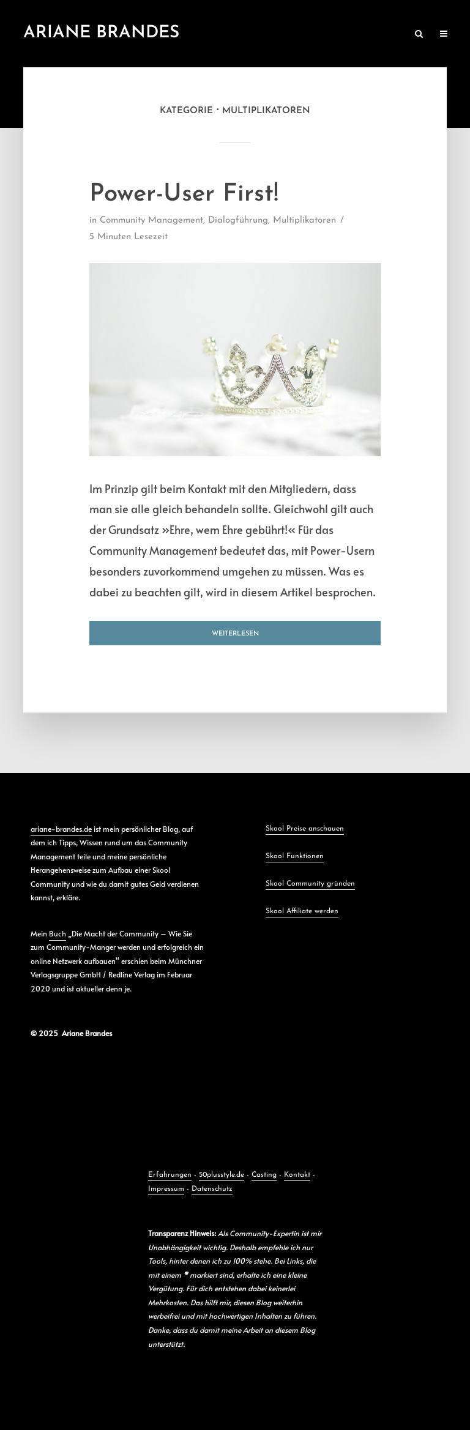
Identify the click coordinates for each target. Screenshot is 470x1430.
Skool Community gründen (310, 883)
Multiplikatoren (304, 220)
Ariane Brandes (101, 33)
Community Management (151, 220)
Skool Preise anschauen (305, 828)
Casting (264, 1175)
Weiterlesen (235, 634)
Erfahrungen (170, 1175)
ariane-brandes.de (61, 829)
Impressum (166, 1189)
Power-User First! (183, 194)
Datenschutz (212, 1189)
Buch (57, 933)
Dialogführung (238, 220)
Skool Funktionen (295, 856)
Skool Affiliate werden (302, 911)
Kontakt (297, 1175)
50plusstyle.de (221, 1175)
